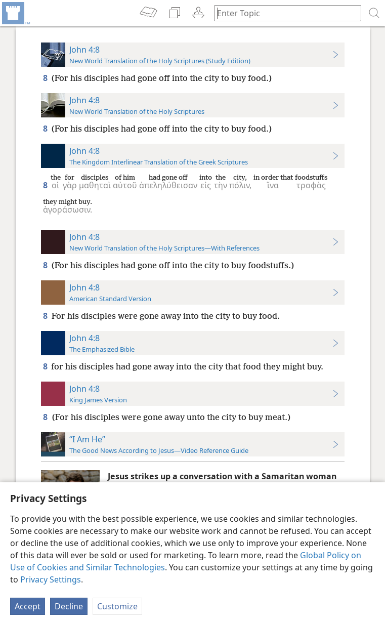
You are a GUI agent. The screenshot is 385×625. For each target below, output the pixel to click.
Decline (69, 606)
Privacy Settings (50, 579)
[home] (15, 13)
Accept (27, 606)
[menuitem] (15, 13)
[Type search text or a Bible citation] (283, 13)
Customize (117, 606)
